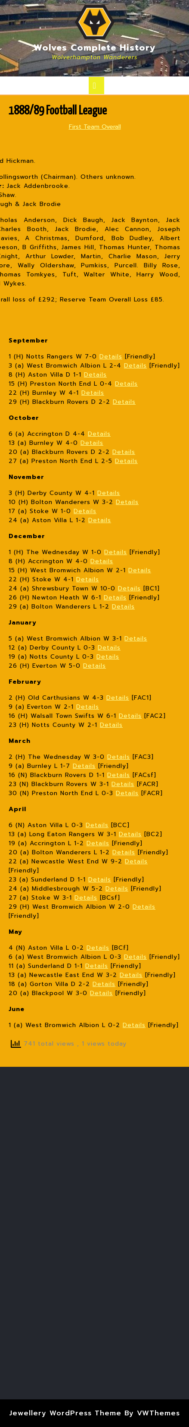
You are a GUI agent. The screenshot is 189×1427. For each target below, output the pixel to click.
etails (126, 606)
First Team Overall (95, 126)
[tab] (96, 85)
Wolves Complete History (95, 47)
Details (110, 356)
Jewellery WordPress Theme (65, 1413)
